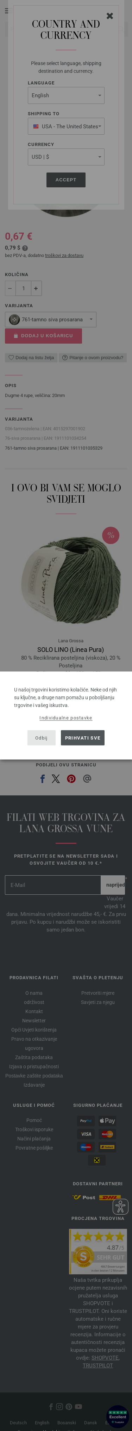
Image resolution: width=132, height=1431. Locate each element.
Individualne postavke (65, 717)
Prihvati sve (83, 737)
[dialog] (66, 716)
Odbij (41, 737)
